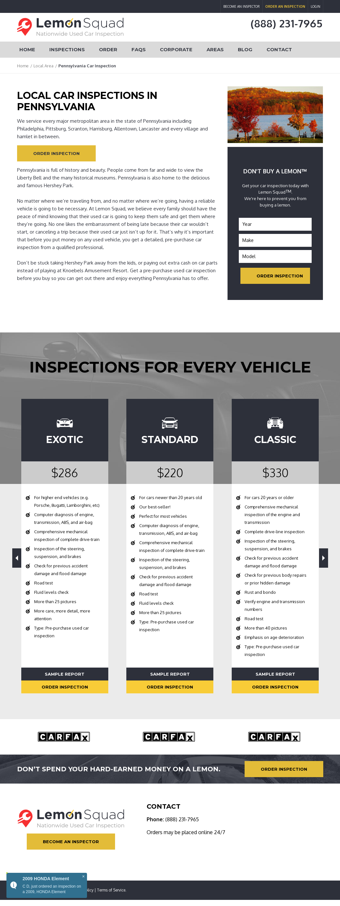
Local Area (43, 65)
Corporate (176, 49)
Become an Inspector (241, 6)
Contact (279, 49)
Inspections (67, 49)
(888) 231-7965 (287, 23)
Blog (245, 49)
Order (108, 49)
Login (315, 6)
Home (27, 49)
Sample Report (64, 674)
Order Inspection (56, 153)
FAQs (138, 49)
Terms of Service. (111, 890)
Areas (215, 49)
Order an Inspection (285, 6)
